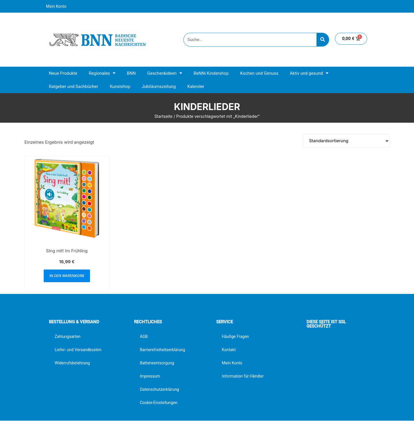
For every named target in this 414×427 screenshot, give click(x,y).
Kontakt (229, 349)
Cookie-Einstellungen (158, 402)
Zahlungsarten (67, 336)
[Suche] (323, 39)
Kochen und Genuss (259, 73)
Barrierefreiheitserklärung (162, 349)
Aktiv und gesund (309, 73)
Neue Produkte (63, 73)
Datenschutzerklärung (159, 389)
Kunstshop (120, 86)
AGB (143, 336)
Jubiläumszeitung (159, 86)
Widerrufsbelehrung (72, 363)
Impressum (150, 376)
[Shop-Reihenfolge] (346, 140)
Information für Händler (243, 376)
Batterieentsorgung (157, 363)
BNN (131, 73)
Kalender (195, 86)
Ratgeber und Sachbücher (73, 86)
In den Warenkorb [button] (66, 276)
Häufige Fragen (235, 336)
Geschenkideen (164, 73)
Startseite (163, 116)
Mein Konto (56, 6)
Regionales (102, 73)
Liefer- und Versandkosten (78, 349)
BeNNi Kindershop (211, 73)
